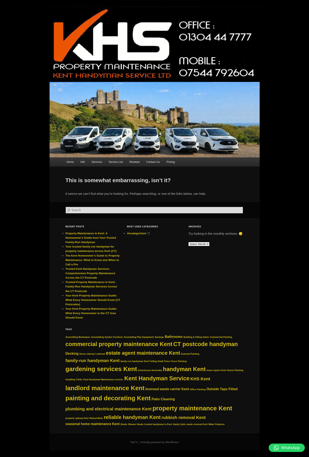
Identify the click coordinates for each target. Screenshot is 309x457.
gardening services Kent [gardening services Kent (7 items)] (101, 368)
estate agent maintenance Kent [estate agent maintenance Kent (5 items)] (143, 353)
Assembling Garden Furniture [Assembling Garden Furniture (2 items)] (107, 337)
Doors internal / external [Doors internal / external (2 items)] (92, 354)
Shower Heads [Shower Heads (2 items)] (135, 424)
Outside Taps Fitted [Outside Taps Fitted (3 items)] (222, 389)
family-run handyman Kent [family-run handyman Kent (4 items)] (93, 360)
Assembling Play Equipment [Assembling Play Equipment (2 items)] (139, 337)
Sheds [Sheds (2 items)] (124, 424)
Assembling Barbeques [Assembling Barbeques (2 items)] (78, 337)
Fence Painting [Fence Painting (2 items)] (179, 361)
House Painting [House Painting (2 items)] (235, 370)
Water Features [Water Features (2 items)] (216, 424)
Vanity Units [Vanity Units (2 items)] (179, 424)
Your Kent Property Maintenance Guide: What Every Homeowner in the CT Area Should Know (91, 313)
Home (70, 161)
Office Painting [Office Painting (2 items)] (198, 389)
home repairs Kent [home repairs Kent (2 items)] (216, 370)
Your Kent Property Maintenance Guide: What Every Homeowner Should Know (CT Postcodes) (93, 300)
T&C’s (133, 442)
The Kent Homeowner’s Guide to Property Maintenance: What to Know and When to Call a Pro (93, 260)
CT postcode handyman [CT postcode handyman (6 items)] (205, 344)
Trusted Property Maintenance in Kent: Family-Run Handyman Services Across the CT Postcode (91, 286)
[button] (287, 448)
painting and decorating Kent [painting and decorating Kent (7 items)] (108, 398)
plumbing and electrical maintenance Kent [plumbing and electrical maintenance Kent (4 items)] (109, 408)
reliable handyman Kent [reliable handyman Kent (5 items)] (132, 417)
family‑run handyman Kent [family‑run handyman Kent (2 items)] (134, 361)
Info (82, 161)
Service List (116, 161)
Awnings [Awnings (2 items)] (159, 337)
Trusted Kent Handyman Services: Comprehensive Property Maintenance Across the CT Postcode (90, 273)
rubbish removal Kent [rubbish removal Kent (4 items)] (184, 417)
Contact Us (153, 161)
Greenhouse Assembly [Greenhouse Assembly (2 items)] (150, 370)
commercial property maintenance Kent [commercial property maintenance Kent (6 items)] (119, 344)
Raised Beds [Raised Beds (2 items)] (96, 418)
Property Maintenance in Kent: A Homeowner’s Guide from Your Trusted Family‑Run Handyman (91, 238)
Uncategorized (136, 233)
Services (97, 161)
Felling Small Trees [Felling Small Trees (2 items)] (160, 361)
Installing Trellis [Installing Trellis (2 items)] (74, 379)
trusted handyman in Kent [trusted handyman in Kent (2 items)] (158, 424)
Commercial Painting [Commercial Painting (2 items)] (221, 337)
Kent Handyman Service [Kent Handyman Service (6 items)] (156, 378)
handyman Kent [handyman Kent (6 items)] (184, 369)
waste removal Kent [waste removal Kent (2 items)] (197, 424)
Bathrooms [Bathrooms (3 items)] (174, 336)
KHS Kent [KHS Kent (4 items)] (200, 378)
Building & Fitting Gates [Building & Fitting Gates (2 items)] (196, 337)
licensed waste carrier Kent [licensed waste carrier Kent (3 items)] (167, 389)
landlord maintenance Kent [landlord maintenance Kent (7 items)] (105, 388)
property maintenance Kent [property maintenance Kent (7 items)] (192, 408)
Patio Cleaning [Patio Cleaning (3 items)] (163, 399)
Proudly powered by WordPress (160, 442)
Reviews (134, 161)
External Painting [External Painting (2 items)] (190, 354)
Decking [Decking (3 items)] (72, 353)
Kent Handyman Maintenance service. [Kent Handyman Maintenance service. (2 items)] (103, 379)
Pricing (171, 161)
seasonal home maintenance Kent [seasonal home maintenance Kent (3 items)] (93, 424)
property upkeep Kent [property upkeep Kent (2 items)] (77, 418)
